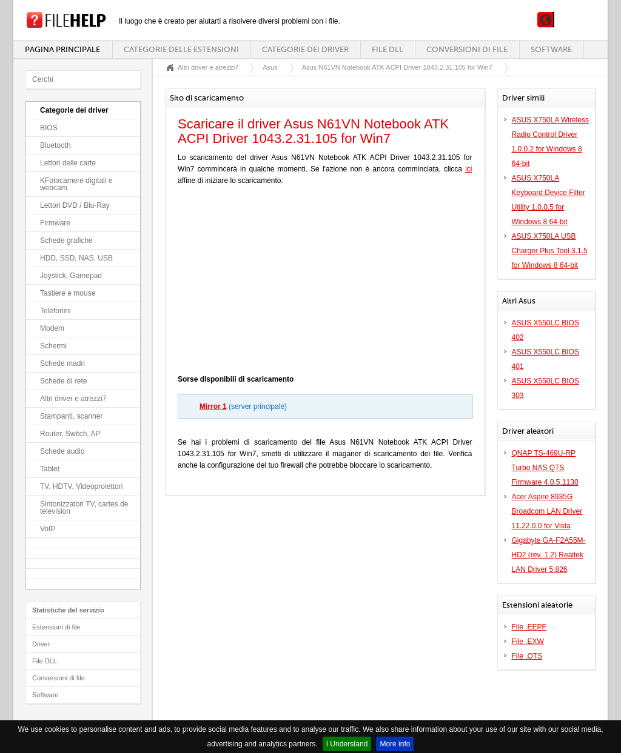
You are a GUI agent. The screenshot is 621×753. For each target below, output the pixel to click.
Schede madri (62, 363)
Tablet (49, 469)
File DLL (387, 49)
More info (395, 744)
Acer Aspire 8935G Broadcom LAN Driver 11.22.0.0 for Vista (547, 511)
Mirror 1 (213, 406)
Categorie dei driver (305, 49)
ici (468, 169)
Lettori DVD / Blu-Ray (75, 205)
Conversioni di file (467, 49)
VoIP (47, 529)
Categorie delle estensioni (181, 49)
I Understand (347, 744)
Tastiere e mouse (67, 293)
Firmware (55, 223)
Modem (52, 328)
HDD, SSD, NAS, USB (76, 258)
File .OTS (527, 656)
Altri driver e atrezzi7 (73, 398)
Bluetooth (55, 145)
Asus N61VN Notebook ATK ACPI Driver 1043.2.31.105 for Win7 (397, 67)
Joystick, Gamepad (71, 275)
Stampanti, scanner (71, 416)
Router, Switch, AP (70, 434)
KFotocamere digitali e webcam (76, 184)
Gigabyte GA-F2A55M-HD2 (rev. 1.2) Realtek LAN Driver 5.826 (549, 555)
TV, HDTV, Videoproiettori (81, 486)
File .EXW (528, 641)
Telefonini (55, 311)
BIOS (49, 128)
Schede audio (62, 451)
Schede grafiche (66, 240)
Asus (270, 67)
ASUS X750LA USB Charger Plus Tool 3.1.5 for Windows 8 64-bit (550, 251)
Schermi (53, 346)
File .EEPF (529, 627)
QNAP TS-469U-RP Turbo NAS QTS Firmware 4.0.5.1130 (545, 467)
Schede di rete (63, 381)
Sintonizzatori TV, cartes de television (84, 508)
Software (551, 49)
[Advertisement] (325, 283)
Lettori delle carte (68, 163)
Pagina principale (62, 49)
